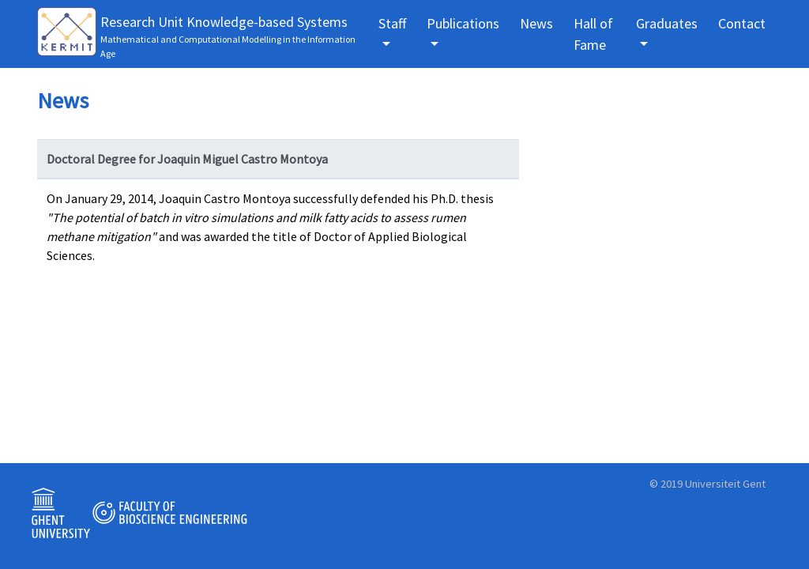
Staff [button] (392, 23)
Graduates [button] (667, 23)
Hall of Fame (593, 34)
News (536, 23)
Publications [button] (463, 23)
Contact (742, 23)
